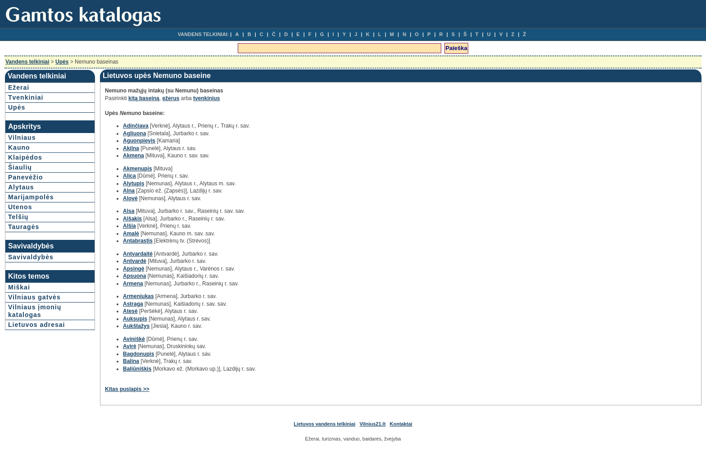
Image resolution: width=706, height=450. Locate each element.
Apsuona (134, 276)
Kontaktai (401, 424)
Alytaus (21, 187)
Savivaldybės (31, 257)
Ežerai (18, 87)
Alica (129, 176)
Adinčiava (136, 126)
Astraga (133, 304)
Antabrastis (138, 241)
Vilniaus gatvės (34, 297)
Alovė (130, 198)
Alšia (129, 226)
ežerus (170, 98)
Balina (131, 361)
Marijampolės (31, 197)
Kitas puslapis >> (127, 389)
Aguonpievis (139, 141)
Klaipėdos (25, 157)
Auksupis (135, 319)
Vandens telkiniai (27, 62)
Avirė (129, 346)
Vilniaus (22, 137)
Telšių (18, 216)
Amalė (131, 233)
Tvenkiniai (25, 97)
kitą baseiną (143, 98)
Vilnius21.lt (372, 424)
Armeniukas (138, 296)
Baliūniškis (137, 369)
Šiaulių (20, 167)
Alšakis (132, 219)
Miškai (19, 287)
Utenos (20, 207)
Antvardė (134, 261)
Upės (61, 62)
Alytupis (133, 183)
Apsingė (133, 269)
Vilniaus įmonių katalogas (34, 310)
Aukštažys (136, 326)
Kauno (19, 147)
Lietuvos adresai (36, 324)
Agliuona (134, 133)
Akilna (131, 148)
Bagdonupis (138, 354)
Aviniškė (134, 339)
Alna (129, 191)
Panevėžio (25, 177)
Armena (133, 283)
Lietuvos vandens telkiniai (324, 424)
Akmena (133, 155)
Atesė (130, 311)
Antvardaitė (138, 254)
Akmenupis (137, 168)
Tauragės (23, 226)
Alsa (128, 211)
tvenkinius (206, 98)
